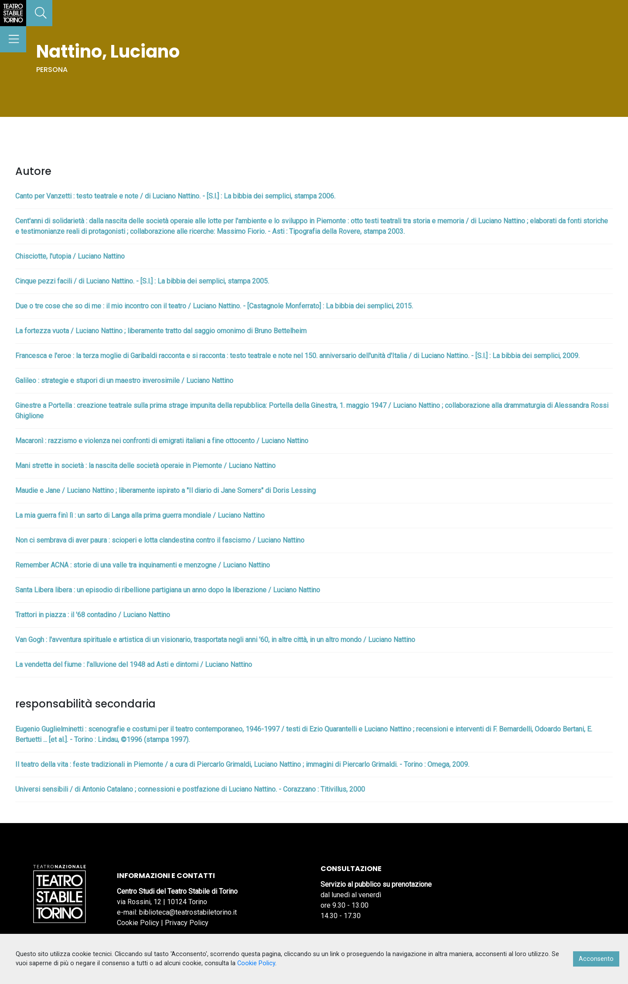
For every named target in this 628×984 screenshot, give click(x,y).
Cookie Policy (138, 923)
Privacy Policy (186, 923)
